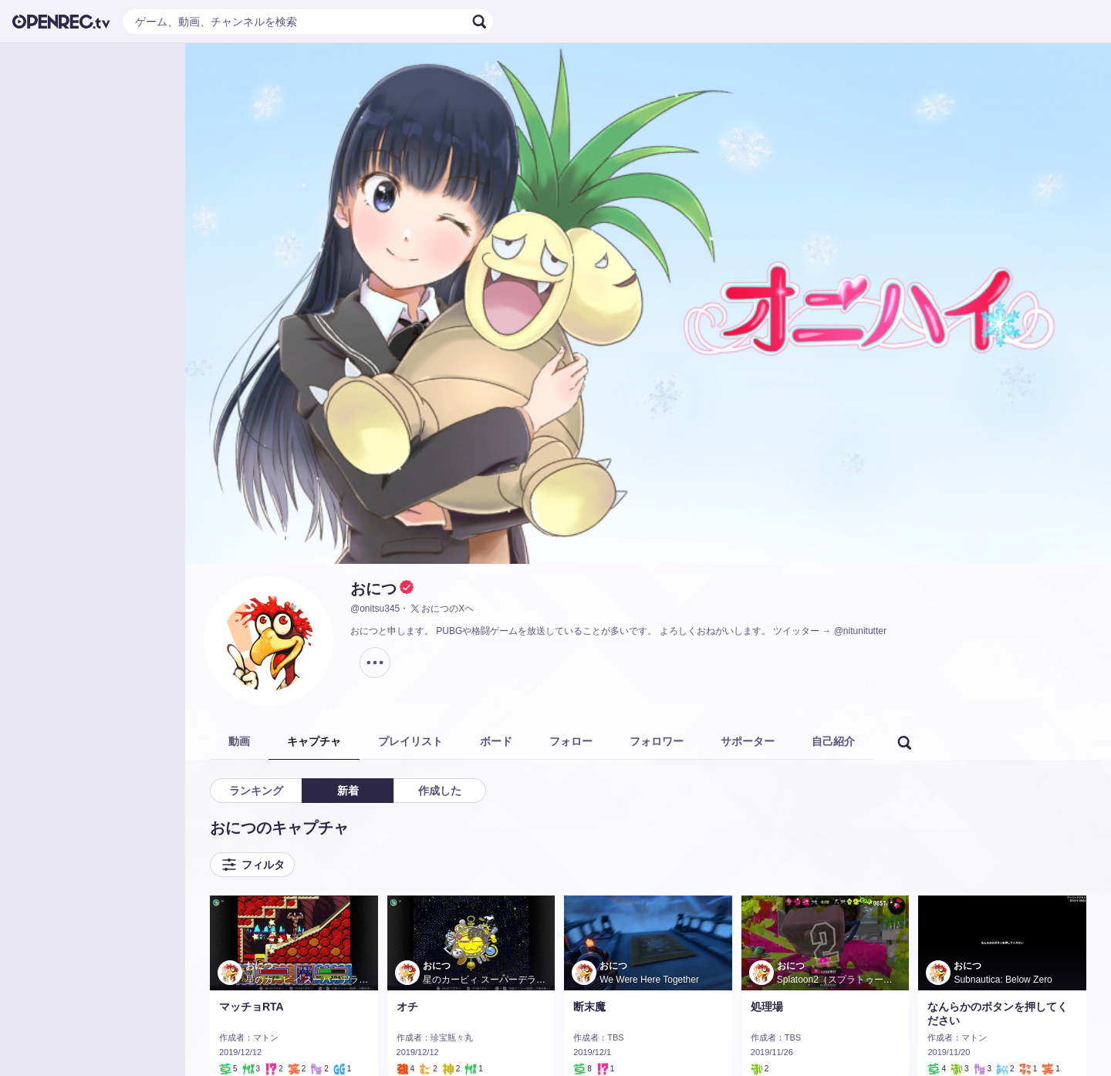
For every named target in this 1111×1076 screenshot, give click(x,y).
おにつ (373, 588)
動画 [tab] (239, 741)
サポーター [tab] (748, 741)
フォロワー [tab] (657, 741)
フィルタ (252, 864)
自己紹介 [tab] (833, 741)
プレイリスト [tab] (410, 741)
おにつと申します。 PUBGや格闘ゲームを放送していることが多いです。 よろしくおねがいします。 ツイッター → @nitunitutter (618, 631)
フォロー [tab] (571, 741)
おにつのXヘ (441, 608)
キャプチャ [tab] (314, 741)
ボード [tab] (496, 741)
